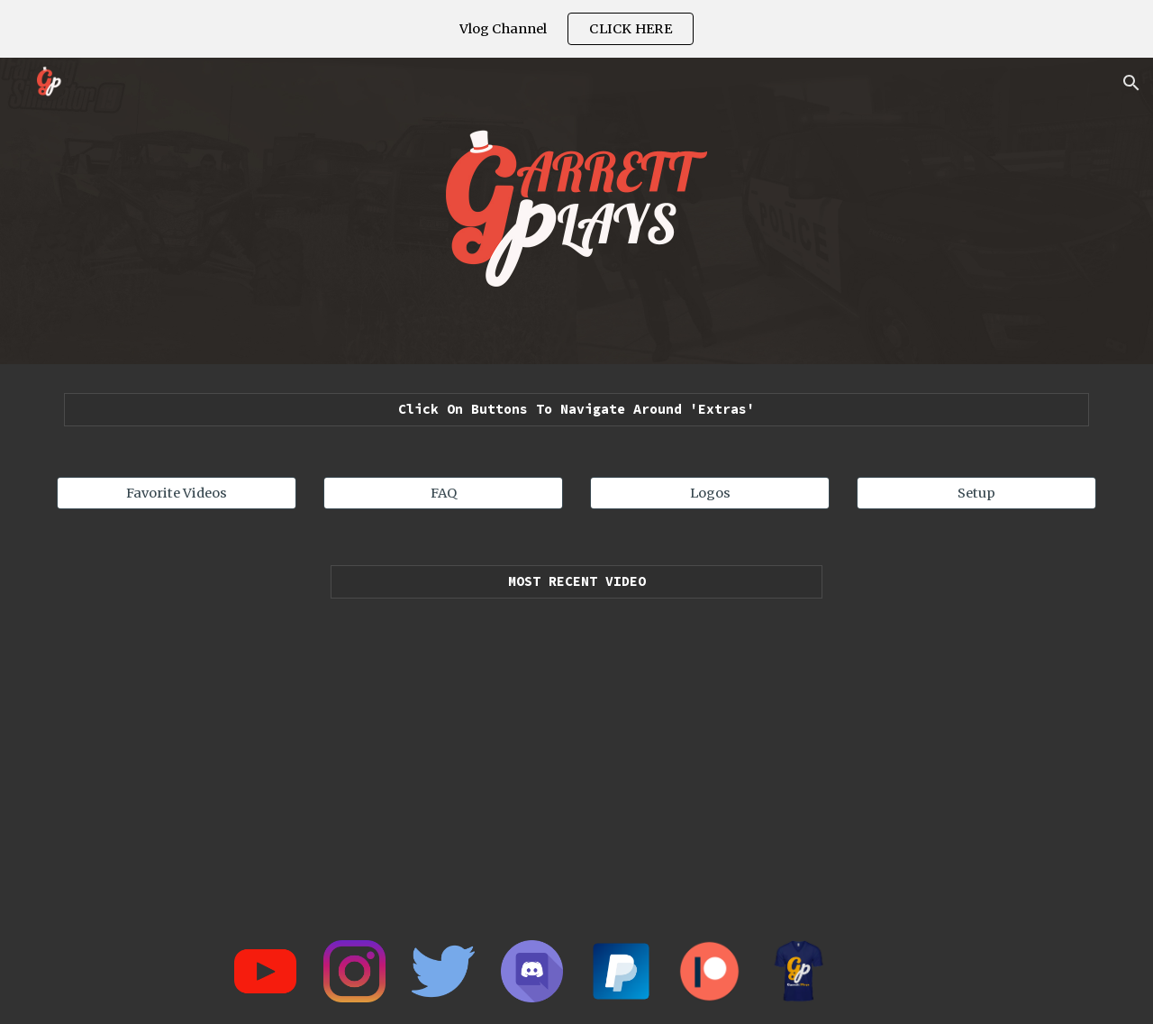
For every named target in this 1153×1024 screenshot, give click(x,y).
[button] (1131, 83)
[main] (576, 410)
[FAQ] (443, 492)
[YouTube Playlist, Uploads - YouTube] (576, 753)
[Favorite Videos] (176, 492)
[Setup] (976, 492)
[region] (576, 29)
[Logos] (710, 492)
